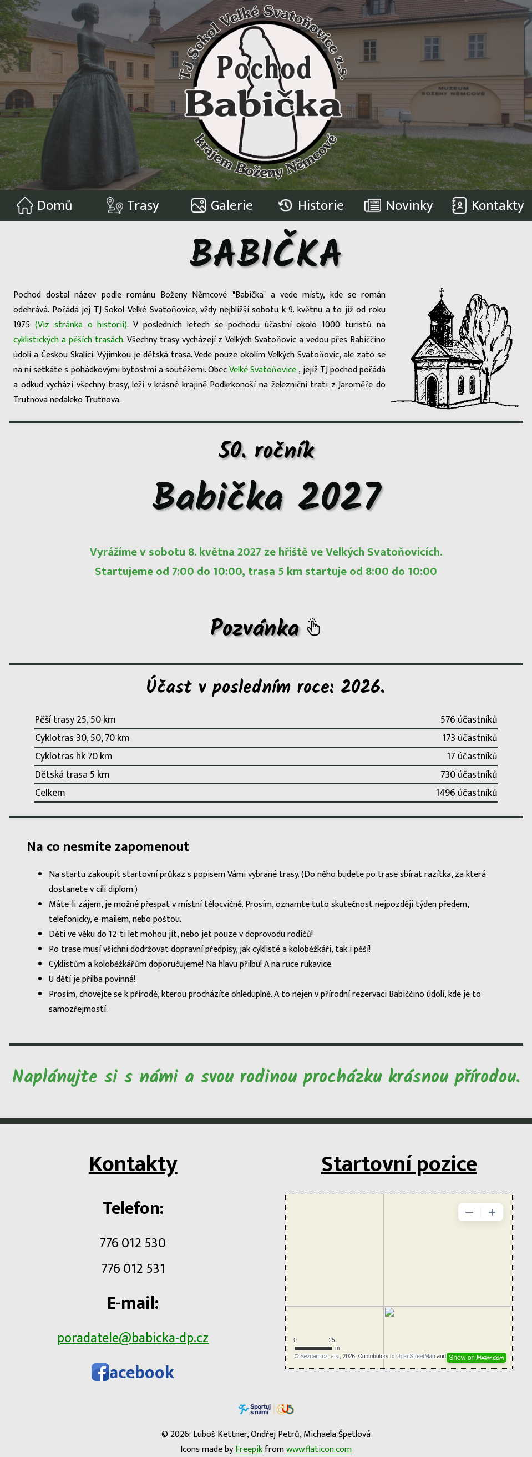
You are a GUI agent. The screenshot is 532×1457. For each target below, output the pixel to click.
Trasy (133, 205)
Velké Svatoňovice (263, 369)
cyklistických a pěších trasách (68, 339)
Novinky (398, 205)
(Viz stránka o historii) (81, 324)
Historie (310, 205)
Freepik (248, 1449)
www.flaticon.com (319, 1449)
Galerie (222, 205)
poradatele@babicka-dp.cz (133, 1338)
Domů (45, 205)
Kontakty (488, 205)
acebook (133, 1373)
